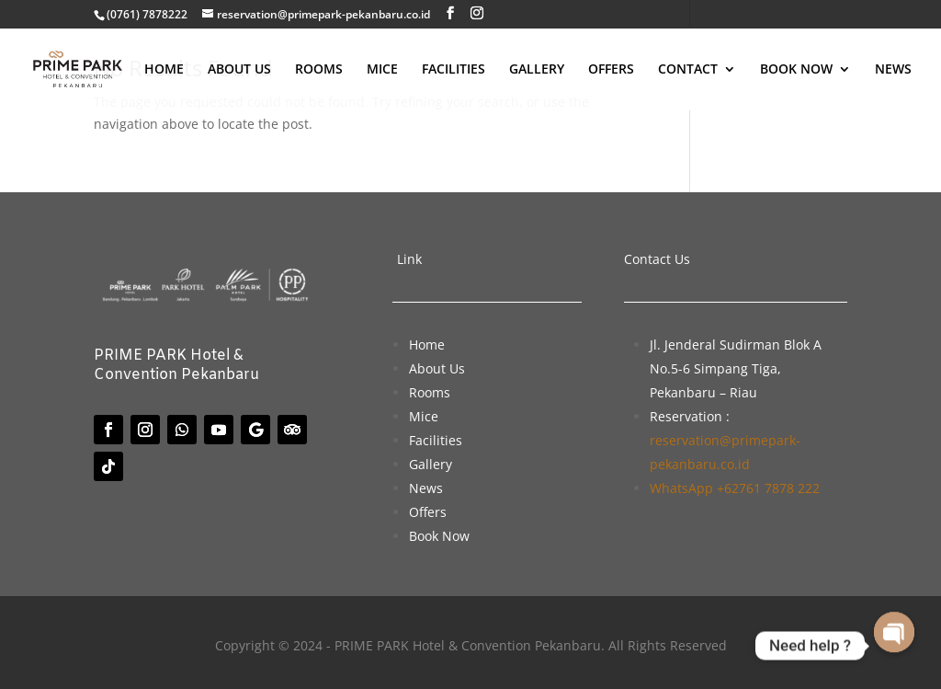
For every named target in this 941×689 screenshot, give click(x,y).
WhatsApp (735, 488)
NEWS (893, 70)
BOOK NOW (796, 70)
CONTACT (688, 70)
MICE (382, 70)
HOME (164, 70)
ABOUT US (239, 70)
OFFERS (611, 70)
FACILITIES (453, 70)
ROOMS (319, 70)
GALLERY (536, 70)
